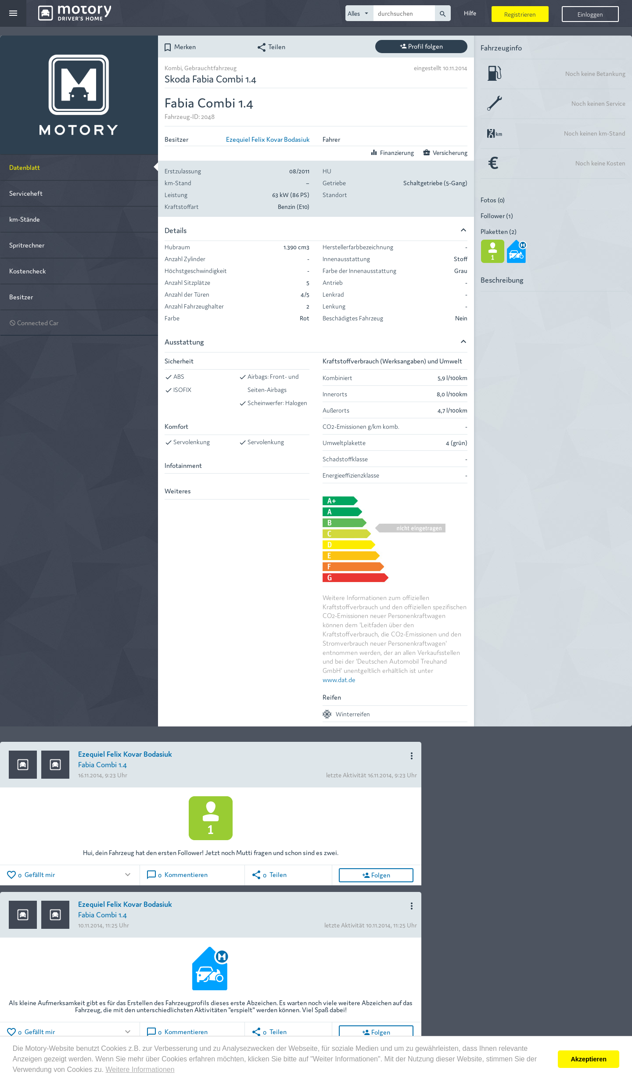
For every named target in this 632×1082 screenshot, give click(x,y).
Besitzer (21, 296)
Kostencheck (27, 270)
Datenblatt (24, 167)
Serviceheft (26, 193)
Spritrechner (26, 245)
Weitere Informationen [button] (139, 1069)
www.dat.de (339, 679)
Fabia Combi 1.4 (102, 764)
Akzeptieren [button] (589, 1059)
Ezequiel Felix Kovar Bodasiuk (267, 139)
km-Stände (24, 219)
